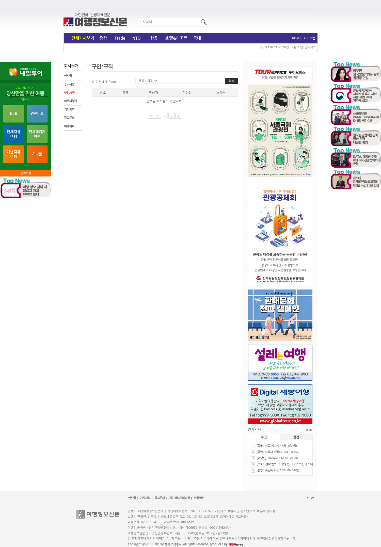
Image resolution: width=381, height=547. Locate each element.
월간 (296, 437)
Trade (120, 38)
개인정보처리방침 (179, 498)
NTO (136, 38)
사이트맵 (309, 38)
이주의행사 (70, 101)
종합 (103, 38)
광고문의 (69, 117)
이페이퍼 (69, 126)
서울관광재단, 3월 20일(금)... (282, 445)
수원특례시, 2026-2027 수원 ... (283, 470)
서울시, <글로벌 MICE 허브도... (283, 452)
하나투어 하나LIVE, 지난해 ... (283, 458)
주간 (264, 437)
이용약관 (199, 498)
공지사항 (69, 84)
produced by (226, 544)
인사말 (68, 75)
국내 (197, 38)
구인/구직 (69, 92)
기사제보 (69, 109)
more (309, 429)
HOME (296, 38)
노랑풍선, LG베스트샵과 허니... (297, 464)
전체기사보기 (82, 38)
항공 (154, 38)
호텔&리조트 (176, 38)
